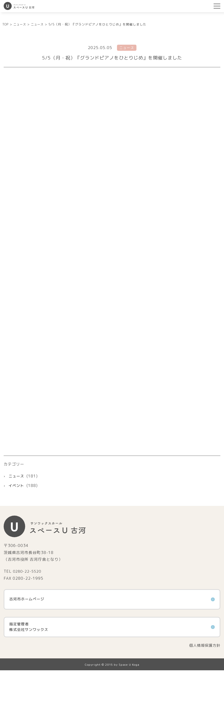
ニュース (17, 519)
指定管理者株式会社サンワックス (112, 670)
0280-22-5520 (28, 614)
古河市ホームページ (112, 642)
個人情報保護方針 (203, 688)
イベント (17, 528)
